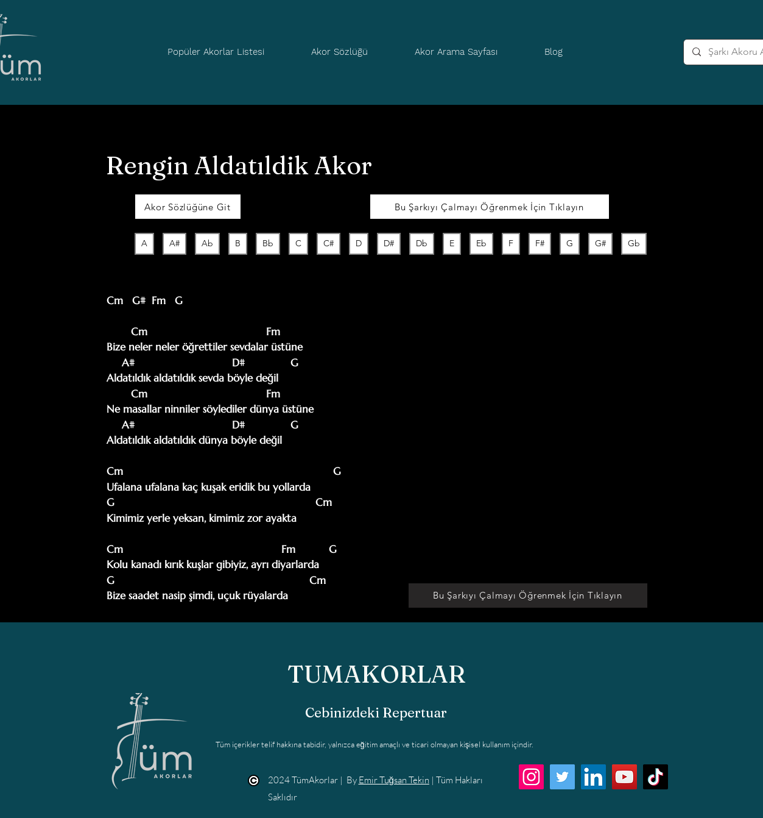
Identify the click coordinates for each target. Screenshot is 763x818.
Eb (481, 243)
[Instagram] (531, 776)
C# (328, 243)
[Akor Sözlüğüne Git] (188, 206)
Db (421, 243)
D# (388, 243)
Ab (207, 243)
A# (174, 243)
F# (539, 243)
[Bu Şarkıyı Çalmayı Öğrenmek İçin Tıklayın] (489, 206)
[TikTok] (655, 776)
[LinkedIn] (593, 776)
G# (600, 243)
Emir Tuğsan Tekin (394, 780)
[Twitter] (562, 776)
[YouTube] (624, 776)
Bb (267, 243)
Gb (633, 243)
